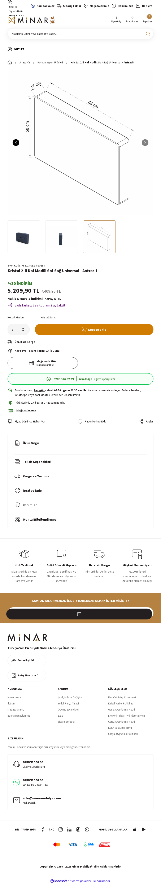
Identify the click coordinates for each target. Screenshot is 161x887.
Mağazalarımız (16, 712)
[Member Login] (116, 21)
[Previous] (16, 144)
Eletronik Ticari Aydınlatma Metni (126, 718)
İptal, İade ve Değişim (70, 700)
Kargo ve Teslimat (32, 479)
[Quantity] (19, 331)
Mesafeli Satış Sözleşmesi (122, 700)
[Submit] (148, 616)
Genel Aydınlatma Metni (121, 712)
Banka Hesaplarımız (19, 718)
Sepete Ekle (94, 331)
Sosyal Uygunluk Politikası (123, 737)
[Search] (80, 35)
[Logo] (32, 21)
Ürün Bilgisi (27, 446)
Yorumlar (25, 508)
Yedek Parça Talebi (68, 706)
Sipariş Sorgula (66, 724)
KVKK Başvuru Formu (120, 731)
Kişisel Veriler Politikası (121, 706)
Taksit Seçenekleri (32, 464)
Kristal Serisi (48, 319)
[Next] (145, 144)
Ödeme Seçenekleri (68, 712)
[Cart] (147, 21)
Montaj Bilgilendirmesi (35, 522)
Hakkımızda (14, 700)
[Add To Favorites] (92, 424)
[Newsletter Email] (80, 615)
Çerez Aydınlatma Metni (121, 724)
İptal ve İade (28, 493)
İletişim (12, 706)
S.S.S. (61, 718)
